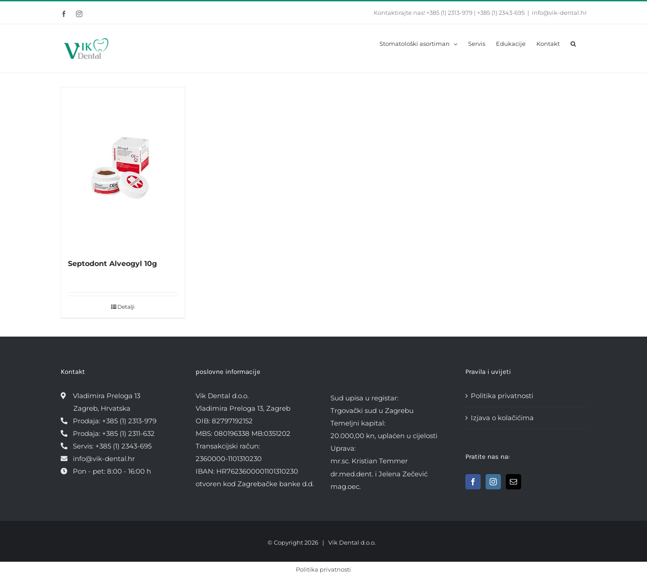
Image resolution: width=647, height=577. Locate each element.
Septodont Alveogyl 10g (112, 263)
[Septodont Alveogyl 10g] (123, 167)
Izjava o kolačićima (502, 417)
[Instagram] (493, 481)
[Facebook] (473, 481)
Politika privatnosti (502, 395)
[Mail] (513, 481)
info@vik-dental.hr (559, 12)
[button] (573, 43)
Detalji (125, 306)
